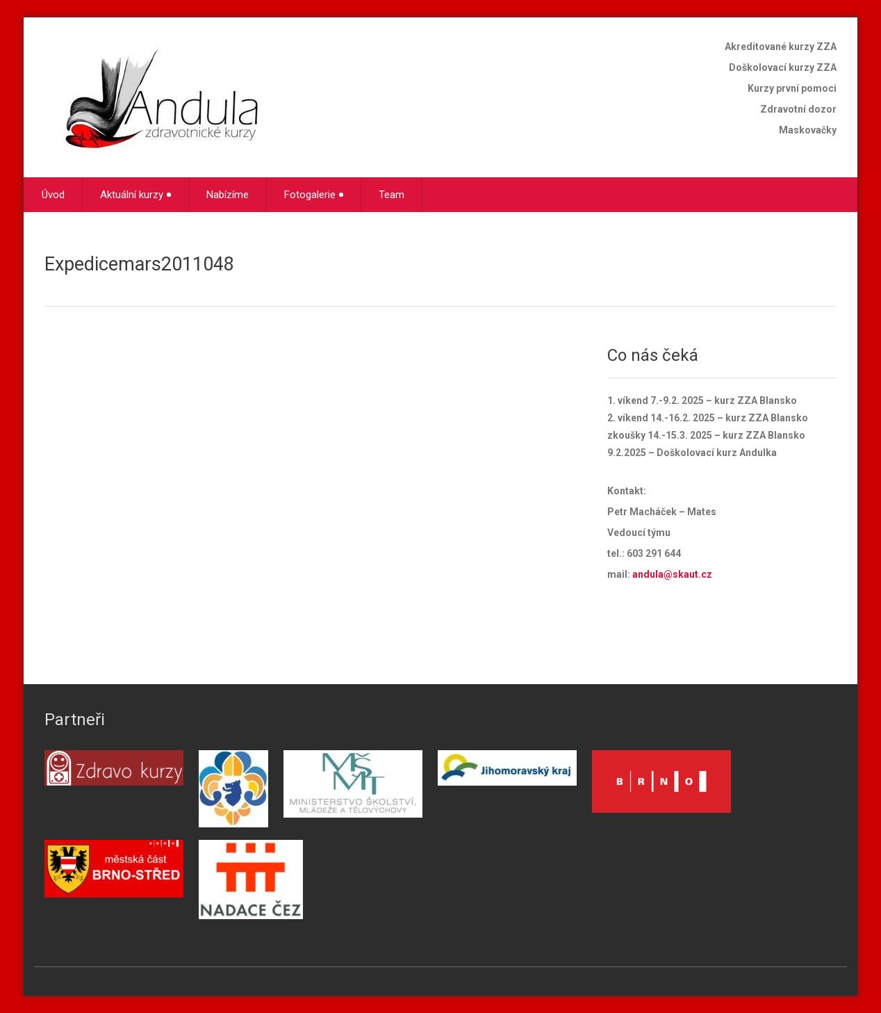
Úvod (53, 194)
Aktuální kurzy (135, 194)
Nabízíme (227, 194)
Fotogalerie (313, 194)
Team (391, 194)
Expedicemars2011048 (139, 264)
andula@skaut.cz (672, 574)
